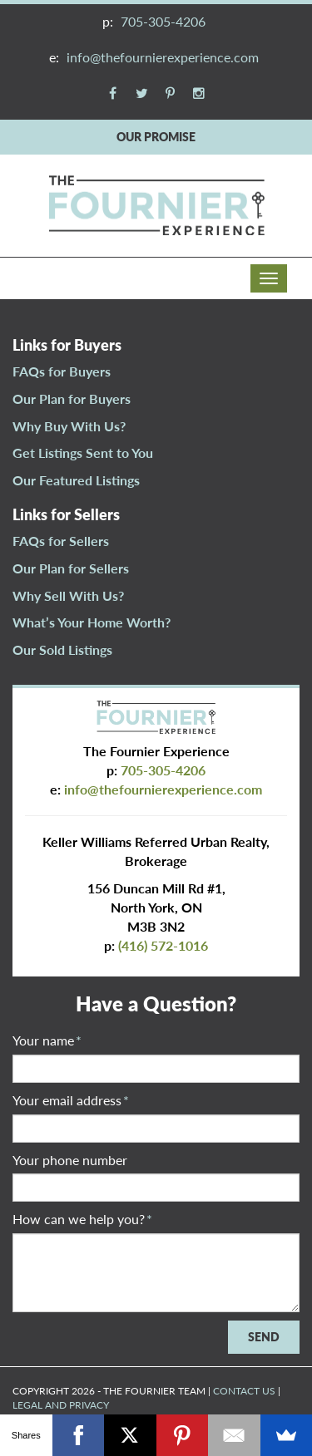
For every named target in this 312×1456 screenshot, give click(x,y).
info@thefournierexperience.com (163, 57)
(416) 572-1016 (163, 945)
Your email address (70, 1100)
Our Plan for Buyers (71, 398)
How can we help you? (82, 1219)
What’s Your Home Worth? (91, 622)
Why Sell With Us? (68, 595)
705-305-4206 (163, 21)
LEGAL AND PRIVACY (60, 1405)
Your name (47, 1040)
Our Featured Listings (76, 480)
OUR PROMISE (156, 137)
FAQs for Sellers (60, 540)
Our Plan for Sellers (70, 568)
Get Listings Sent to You (82, 452)
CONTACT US (244, 1391)
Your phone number (69, 1160)
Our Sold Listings (62, 649)
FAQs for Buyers (61, 371)
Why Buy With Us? (69, 426)
